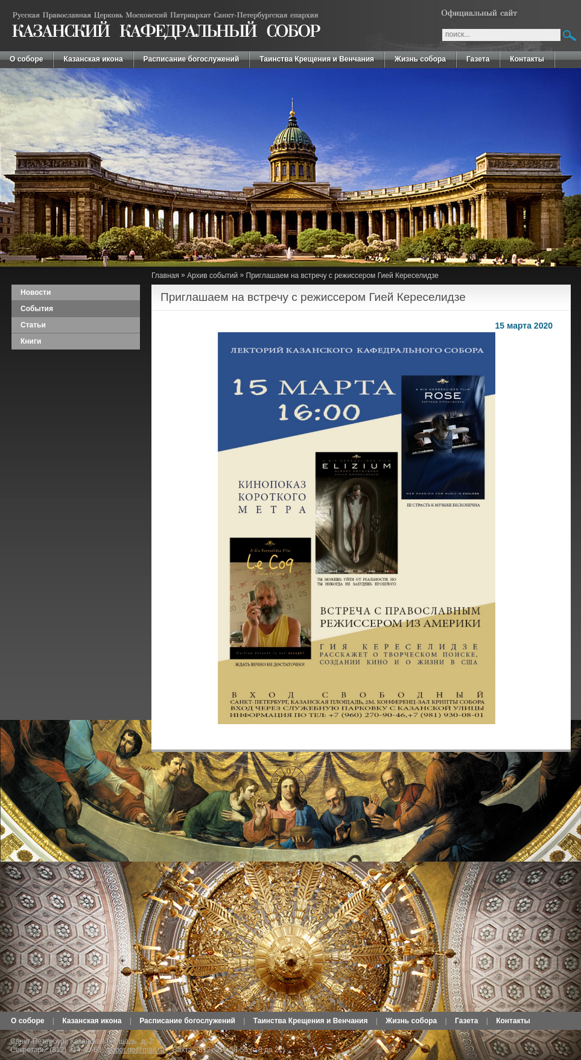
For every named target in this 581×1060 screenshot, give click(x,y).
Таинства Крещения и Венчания (316, 59)
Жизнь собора (420, 59)
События (37, 308)
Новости (36, 292)
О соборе (26, 59)
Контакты (527, 59)
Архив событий (212, 275)
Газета (477, 59)
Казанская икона (92, 59)
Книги (31, 341)
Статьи (33, 325)
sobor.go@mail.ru (135, 1050)
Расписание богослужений (192, 59)
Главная (165, 275)
